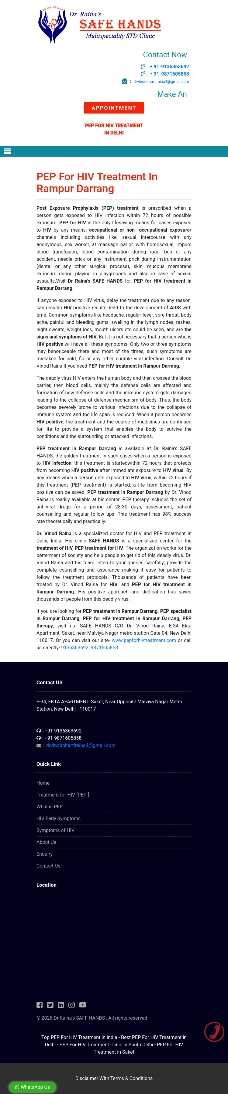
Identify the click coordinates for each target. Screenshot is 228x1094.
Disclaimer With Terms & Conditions (114, 1078)
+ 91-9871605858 (169, 74)
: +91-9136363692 (58, 731)
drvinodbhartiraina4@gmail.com (161, 81)
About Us (46, 842)
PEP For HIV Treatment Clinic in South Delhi (106, 1045)
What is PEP (49, 807)
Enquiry (44, 854)
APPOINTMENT (114, 108)
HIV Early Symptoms (58, 818)
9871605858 (104, 648)
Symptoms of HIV (55, 830)
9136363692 (74, 648)
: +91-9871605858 (58, 738)
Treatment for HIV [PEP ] (62, 795)
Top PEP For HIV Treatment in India (79, 1037)
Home (43, 783)
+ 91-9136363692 (169, 67)
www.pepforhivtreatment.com (144, 640)
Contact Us (48, 866)
